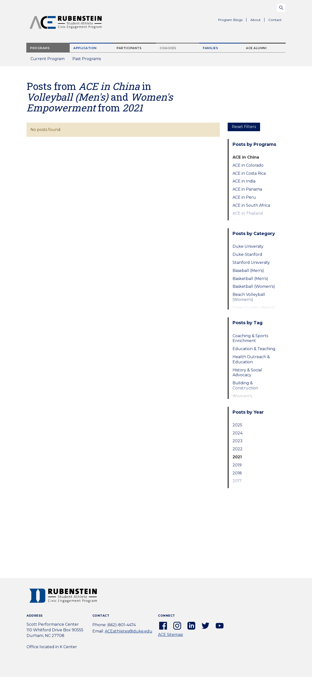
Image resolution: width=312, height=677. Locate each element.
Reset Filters (244, 126)
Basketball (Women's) (254, 286)
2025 (237, 425)
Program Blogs (230, 20)
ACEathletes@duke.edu (128, 631)
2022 (238, 449)
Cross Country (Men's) (254, 307)
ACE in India (244, 181)
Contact (275, 20)
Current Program (47, 58)
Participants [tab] (129, 48)
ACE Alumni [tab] (256, 48)
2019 (237, 465)
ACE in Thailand (248, 213)
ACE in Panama (247, 189)
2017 (237, 481)
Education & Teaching (254, 348)
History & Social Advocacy (247, 372)
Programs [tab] (39, 48)
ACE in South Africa (251, 205)
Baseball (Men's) (248, 270)
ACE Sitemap (170, 634)
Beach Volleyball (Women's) (249, 297)
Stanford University (251, 262)
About (257, 20)
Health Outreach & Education (251, 359)
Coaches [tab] (168, 48)
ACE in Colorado (248, 165)
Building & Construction (245, 385)
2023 (238, 441)
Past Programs (88, 60)
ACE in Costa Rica (249, 173)
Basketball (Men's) (250, 278)
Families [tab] (210, 48)
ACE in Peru (244, 197)
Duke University (248, 246)
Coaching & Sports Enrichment (250, 338)
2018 (237, 473)
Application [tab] (85, 48)
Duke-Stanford (247, 254)
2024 (238, 433)
